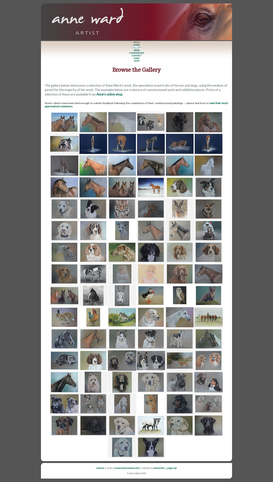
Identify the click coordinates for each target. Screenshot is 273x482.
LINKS (136, 58)
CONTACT (137, 55)
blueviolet (159, 468)
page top (172, 468)
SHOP (136, 61)
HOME (136, 45)
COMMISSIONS (136, 53)
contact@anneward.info (127, 468)
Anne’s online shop (109, 94)
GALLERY (136, 47)
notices (100, 468)
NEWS (137, 50)
